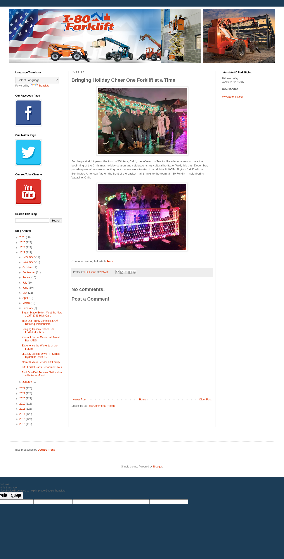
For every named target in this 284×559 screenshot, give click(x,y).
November (29, 262)
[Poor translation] (16, 495)
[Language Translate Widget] (37, 80)
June (26, 287)
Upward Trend (46, 449)
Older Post (205, 399)
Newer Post (79, 399)
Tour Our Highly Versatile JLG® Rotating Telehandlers (40, 322)
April (25, 297)
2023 (22, 252)
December (29, 257)
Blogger (157, 466)
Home (142, 399)
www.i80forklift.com (233, 96)
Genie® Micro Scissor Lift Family (41, 362)
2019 (22, 403)
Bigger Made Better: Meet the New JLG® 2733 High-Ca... (42, 314)
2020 (22, 398)
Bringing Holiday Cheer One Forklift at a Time (38, 331)
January (28, 381)
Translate (40, 85)
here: (110, 261)
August (27, 277)
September (29, 272)
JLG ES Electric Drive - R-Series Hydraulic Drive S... (41, 355)
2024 (22, 247)
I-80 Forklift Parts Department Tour (42, 367)
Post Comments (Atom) (101, 405)
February (28, 308)
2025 (22, 242)
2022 (22, 388)
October (28, 267)
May (25, 292)
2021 (22, 393)
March (27, 303)
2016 (22, 419)
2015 (22, 424)
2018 (22, 408)
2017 (22, 413)
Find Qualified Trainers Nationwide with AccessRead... (42, 374)
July (25, 282)
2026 (22, 237)
